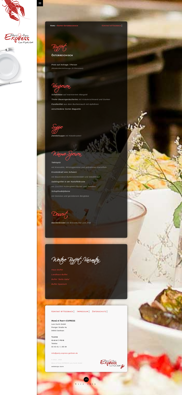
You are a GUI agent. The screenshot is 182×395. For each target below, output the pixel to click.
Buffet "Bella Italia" (60, 279)
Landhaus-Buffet (59, 274)
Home (52, 26)
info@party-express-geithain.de (64, 353)
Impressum (82, 311)
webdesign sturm (57, 366)
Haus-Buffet (57, 270)
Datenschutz (99, 311)
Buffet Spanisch (59, 284)
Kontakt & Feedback (111, 25)
